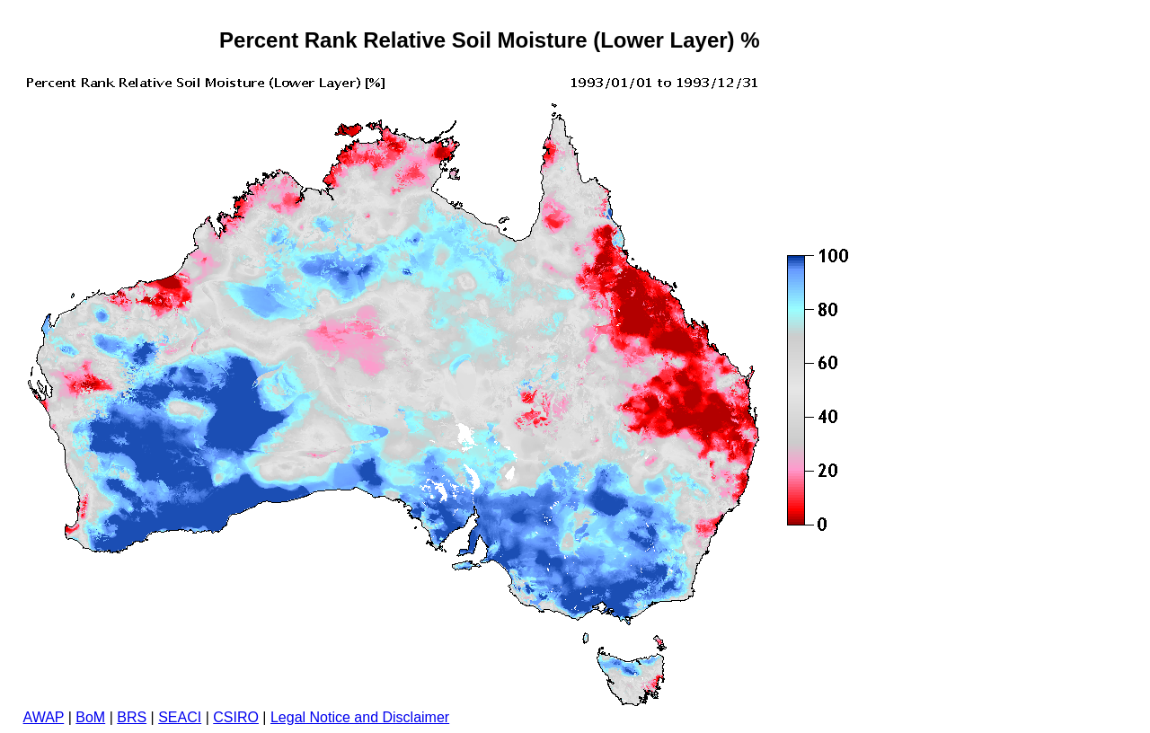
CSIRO (236, 717)
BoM (90, 717)
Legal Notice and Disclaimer (359, 717)
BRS (131, 717)
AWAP (44, 717)
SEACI (179, 717)
